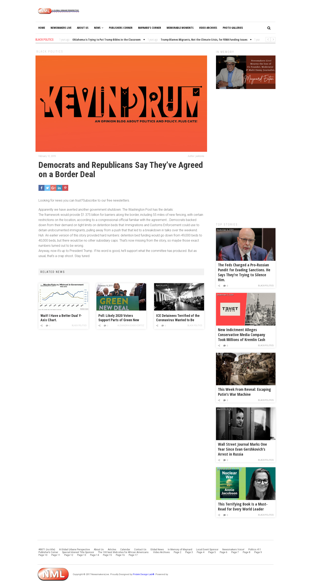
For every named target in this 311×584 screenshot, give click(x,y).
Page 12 (68, 555)
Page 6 (223, 552)
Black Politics (49, 51)
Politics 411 (254, 549)
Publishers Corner (120, 28)
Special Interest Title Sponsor (78, 552)
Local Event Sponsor (207, 549)
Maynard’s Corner (149, 28)
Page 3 (189, 552)
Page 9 (258, 552)
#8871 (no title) (46, 549)
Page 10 (42, 555)
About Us (82, 28)
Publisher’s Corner (48, 552)
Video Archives (208, 28)
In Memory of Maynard (180, 549)
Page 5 (212, 552)
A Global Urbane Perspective (74, 549)
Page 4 (200, 552)
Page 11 (55, 555)
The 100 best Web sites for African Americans (123, 552)
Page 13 (81, 555)
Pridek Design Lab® (144, 574)
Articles (112, 549)
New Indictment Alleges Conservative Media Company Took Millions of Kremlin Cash (241, 334)
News (98, 28)
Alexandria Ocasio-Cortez (131, 325)
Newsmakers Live (61, 28)
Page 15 (107, 555)
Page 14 (94, 555)
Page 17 (133, 555)
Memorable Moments (180, 28)
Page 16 (120, 555)
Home (41, 28)
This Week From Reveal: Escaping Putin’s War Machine (244, 392)
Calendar (125, 549)
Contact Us (140, 549)
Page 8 (246, 552)
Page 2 (177, 552)
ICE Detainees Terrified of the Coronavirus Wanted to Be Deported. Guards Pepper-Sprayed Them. (178, 318)
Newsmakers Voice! (233, 549)
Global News (157, 549)
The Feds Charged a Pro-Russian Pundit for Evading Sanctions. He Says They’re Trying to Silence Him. (244, 272)
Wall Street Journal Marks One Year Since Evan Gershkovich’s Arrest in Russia (242, 449)
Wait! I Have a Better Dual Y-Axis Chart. (61, 318)
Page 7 (235, 552)
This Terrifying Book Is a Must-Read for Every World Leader (243, 506)
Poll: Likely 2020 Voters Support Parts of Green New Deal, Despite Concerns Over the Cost (119, 318)
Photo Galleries (233, 28)
